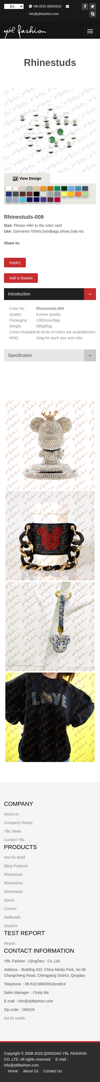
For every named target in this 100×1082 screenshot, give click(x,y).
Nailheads (12, 917)
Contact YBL (14, 840)
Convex (10, 909)
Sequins (11, 926)
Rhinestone (13, 883)
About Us (30, 1071)
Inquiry (15, 262)
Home (13, 1071)
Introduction (19, 294)
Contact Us (52, 1071)
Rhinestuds (13, 874)
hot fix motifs (14, 1018)
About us (11, 814)
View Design (30, 178)
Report (9, 943)
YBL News (12, 831)
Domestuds (13, 891)
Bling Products (16, 866)
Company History (18, 823)
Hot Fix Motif (14, 857)
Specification (20, 355)
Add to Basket (21, 278)
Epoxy (9, 900)
